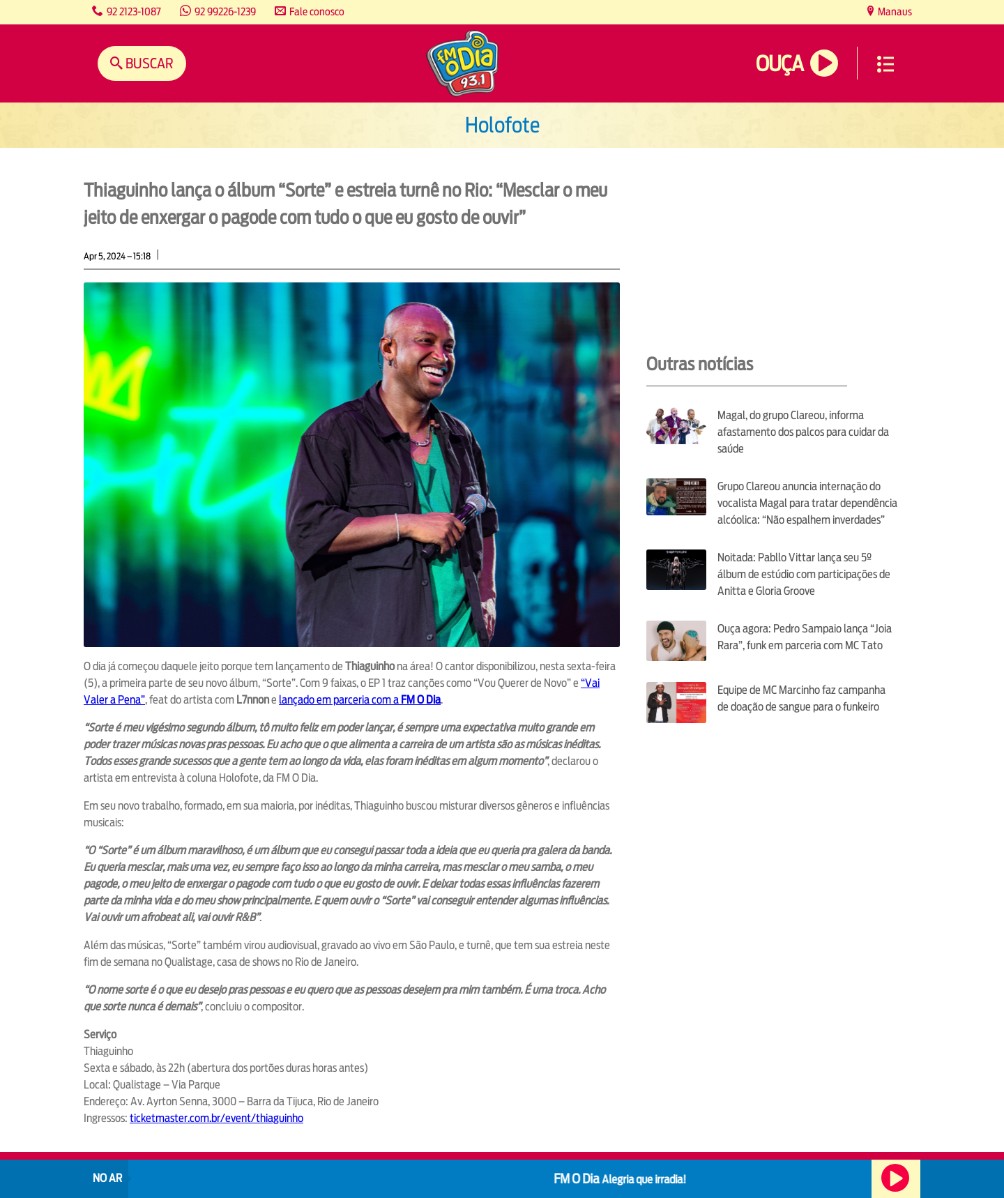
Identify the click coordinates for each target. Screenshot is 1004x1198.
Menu (885, 64)
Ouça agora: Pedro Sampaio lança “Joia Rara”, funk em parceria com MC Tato (804, 637)
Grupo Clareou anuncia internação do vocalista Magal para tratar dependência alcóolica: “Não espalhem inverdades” (807, 503)
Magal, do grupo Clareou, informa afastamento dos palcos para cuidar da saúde (803, 432)
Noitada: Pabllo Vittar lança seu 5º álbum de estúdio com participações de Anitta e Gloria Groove (803, 574)
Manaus (894, 11)
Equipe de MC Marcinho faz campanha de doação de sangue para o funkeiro (801, 698)
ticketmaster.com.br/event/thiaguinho (216, 1118)
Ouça (779, 64)
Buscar (148, 63)
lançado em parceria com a (360, 699)
